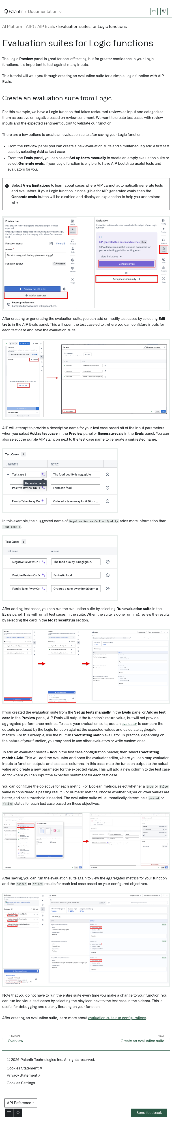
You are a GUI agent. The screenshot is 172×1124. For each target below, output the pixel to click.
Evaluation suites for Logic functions (92, 27)
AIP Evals (46, 27)
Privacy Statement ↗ (24, 1075)
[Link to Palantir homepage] (13, 11)
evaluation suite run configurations (117, 1018)
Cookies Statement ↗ (24, 1068)
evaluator (129, 724)
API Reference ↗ (20, 1103)
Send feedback (149, 1113)
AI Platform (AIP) (18, 27)
